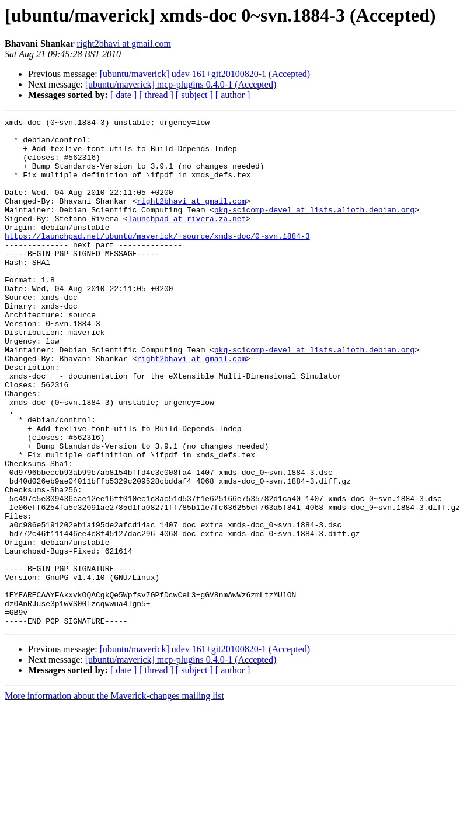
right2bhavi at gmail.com (124, 43)
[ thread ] (156, 95)
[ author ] (232, 95)
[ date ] (123, 95)
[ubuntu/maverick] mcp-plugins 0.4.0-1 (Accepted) (180, 84)
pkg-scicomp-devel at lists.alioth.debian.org (314, 228)
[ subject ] (194, 95)
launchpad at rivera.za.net (187, 239)
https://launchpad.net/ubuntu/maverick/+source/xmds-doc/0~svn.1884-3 (157, 260)
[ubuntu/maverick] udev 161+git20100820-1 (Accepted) (205, 74)
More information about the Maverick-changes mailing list (114, 797)
